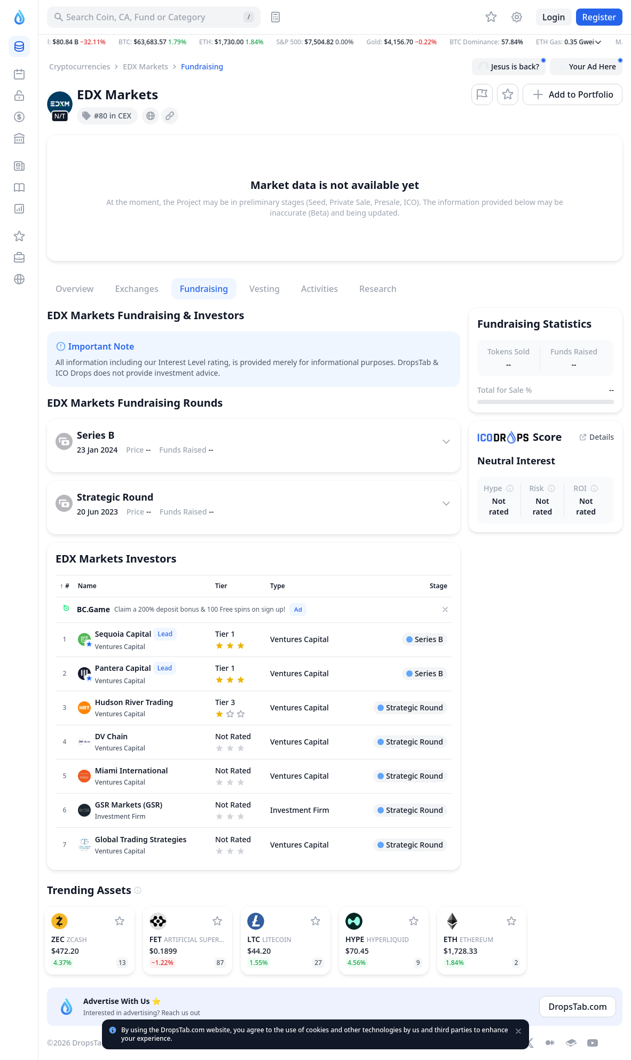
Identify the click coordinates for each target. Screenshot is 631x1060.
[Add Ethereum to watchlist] (511, 921)
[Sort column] (65, 586)
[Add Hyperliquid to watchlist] (413, 921)
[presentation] (150, 115)
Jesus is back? (512, 65)
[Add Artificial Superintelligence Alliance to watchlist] (217, 921)
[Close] (445, 609)
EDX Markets (145, 66)
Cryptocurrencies (79, 66)
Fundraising (202, 66)
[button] (334, 42)
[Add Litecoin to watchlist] (315, 921)
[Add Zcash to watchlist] (119, 921)
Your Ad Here (589, 65)
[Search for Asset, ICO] (154, 17)
